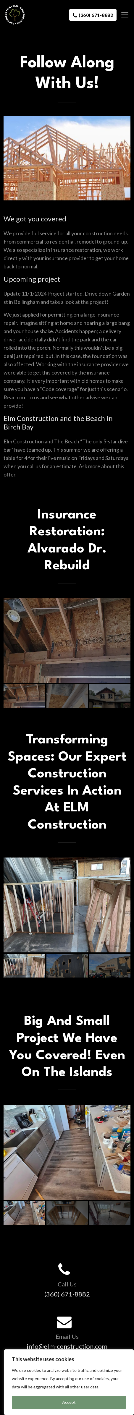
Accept (69, 1402)
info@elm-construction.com (67, 1346)
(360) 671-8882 (93, 15)
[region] (69, 1382)
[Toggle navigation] (123, 15)
